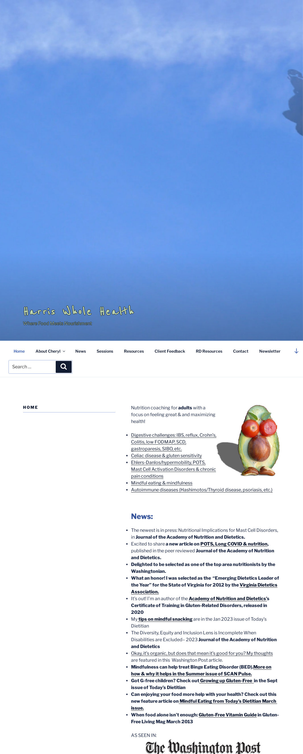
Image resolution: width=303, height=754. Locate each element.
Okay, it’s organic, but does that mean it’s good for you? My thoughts (202, 653)
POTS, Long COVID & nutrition (233, 544)
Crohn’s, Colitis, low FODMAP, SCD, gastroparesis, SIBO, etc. (173, 441)
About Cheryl (51, 351)
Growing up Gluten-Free (226, 680)
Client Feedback (170, 351)
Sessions (105, 351)
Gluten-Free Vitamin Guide (228, 715)
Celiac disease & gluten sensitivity (166, 455)
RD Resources (209, 351)
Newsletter (270, 351)
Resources (134, 351)
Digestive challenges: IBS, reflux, (165, 435)
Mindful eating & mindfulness (161, 483)
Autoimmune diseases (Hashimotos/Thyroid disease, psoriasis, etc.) (202, 490)
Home (19, 351)
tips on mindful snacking (165, 619)
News (80, 351)
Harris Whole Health (78, 312)
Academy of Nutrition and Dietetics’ (228, 598)
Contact (240, 351)
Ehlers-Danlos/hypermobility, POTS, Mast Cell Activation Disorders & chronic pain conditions (173, 469)
